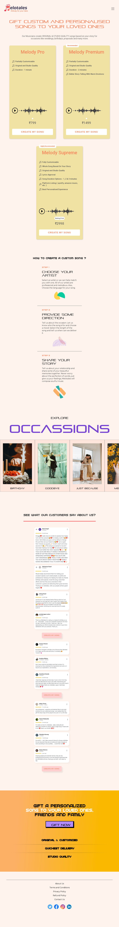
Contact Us (59, 899)
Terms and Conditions (60, 887)
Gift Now (60, 824)
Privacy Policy (59, 891)
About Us (59, 883)
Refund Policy (59, 895)
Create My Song (32, 132)
